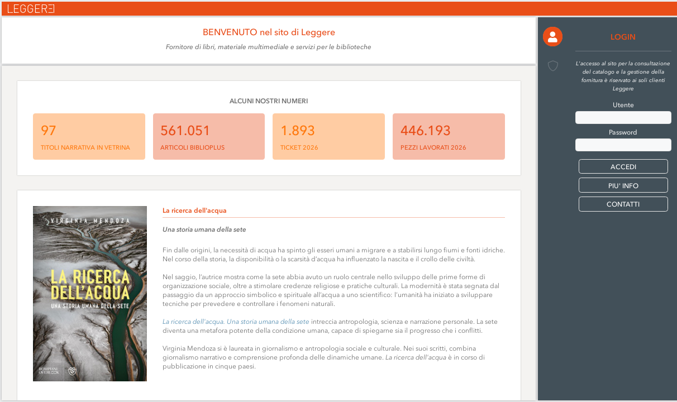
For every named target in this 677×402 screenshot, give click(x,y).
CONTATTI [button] (623, 204)
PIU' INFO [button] (623, 186)
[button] (552, 36)
